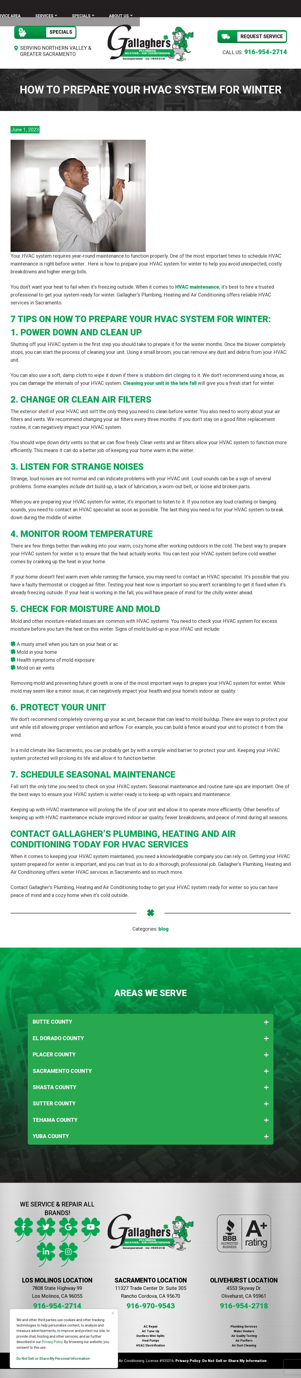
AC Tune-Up (150, 1328)
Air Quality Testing (244, 1332)
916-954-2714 (265, 48)
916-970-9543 (151, 1302)
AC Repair (150, 1323)
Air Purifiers (244, 1337)
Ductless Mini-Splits (150, 1332)
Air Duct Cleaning (244, 1342)
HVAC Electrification (150, 1342)
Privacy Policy (52, 1342)
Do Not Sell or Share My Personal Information (53, 1359)
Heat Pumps (150, 1337)
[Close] (113, 1313)
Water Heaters (244, 1328)
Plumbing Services (243, 1323)
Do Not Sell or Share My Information (234, 1357)
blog (163, 925)
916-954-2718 (244, 1302)
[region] (64, 1338)
